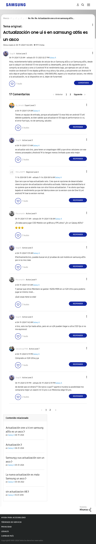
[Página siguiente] (79, 94)
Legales (5, 531)
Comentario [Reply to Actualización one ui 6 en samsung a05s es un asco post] (83, 83)
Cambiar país (7, 536)
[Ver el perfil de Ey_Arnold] (20, 105)
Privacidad (6, 527)
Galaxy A (52, 58)
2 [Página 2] (70, 94)
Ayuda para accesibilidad (13, 517)
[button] (88, 53)
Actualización (13, 444)
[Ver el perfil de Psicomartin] (20, 214)
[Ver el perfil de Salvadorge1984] (22, 349)
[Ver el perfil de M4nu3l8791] (20, 172)
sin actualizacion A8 (16, 491)
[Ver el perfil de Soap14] (12, 54)
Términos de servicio (11, 522)
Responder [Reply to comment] (78, 127)
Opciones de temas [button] (88, 25)
